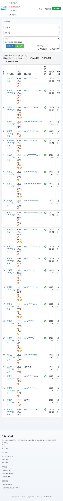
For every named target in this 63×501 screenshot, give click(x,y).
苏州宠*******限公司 (11, 390)
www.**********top (31, 388)
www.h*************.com (33, 122)
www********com (30, 140)
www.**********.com (31, 131)
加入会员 (56, 8)
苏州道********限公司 (10, 412)
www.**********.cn (30, 78)
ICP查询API (12, 11)
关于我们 (5, 448)
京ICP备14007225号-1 (44, 497)
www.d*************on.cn (33, 213)
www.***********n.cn (31, 409)
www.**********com (31, 201)
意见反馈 (5, 462)
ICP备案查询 (12, 3)
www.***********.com (32, 155)
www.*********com (31, 107)
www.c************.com (32, 90)
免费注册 (48, 9)
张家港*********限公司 (11, 157)
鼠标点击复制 (12, 61)
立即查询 (10, 46)
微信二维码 (5, 459)
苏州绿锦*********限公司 (11, 143)
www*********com (30, 355)
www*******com (30, 321)
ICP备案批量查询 (14, 7)
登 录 (40, 9)
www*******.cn (29, 338)
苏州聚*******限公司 (11, 203)
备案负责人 (12, 15)
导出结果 (20, 46)
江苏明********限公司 (10, 369)
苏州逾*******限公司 (11, 93)
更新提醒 (46, 58)
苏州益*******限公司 (11, 340)
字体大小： (7, 58)
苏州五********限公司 (10, 260)
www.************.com (32, 258)
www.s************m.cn (32, 184)
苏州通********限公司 (10, 133)
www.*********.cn (30, 172)
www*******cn (29, 270)
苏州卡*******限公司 (11, 249)
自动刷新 (34, 58)
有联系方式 (42, 49)
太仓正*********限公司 (11, 357)
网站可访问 (54, 49)
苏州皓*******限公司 (11, 402)
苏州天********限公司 (10, 306)
